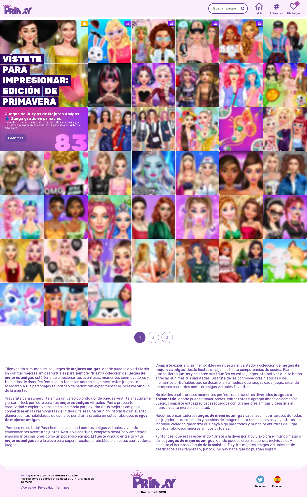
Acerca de (28, 488)
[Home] (259, 8)
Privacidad (46, 488)
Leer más (15, 138)
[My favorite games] (294, 8)
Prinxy (25, 475)
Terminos (62, 488)
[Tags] (276, 8)
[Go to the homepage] (16, 8)
